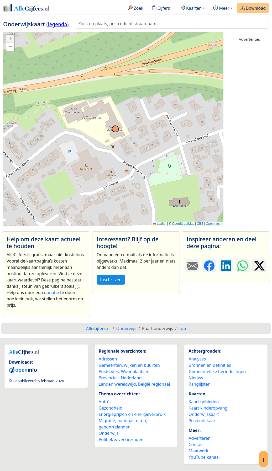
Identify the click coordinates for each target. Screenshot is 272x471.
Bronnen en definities (210, 365)
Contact (196, 444)
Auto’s (105, 402)
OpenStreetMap (183, 224)
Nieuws (196, 378)
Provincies (109, 378)
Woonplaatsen (135, 371)
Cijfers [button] (161, 8)
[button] (10, 39)
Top (182, 328)
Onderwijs (109, 433)
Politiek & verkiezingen (121, 439)
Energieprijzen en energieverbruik (132, 414)
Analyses (197, 359)
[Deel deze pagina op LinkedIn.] (226, 265)
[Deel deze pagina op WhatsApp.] (243, 265)
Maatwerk (198, 451)
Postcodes (109, 371)
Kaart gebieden (204, 402)
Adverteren (200, 438)
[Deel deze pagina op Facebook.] (209, 265)
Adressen (108, 359)
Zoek (135, 8)
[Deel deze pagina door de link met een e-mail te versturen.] (192, 265)
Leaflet (159, 224)
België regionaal (154, 384)
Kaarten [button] (191, 8)
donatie (51, 292)
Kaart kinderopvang (208, 408)
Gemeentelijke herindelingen (217, 371)
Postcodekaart (203, 420)
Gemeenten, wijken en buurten (129, 365)
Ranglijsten (199, 384)
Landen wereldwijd (117, 384)
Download (253, 8)
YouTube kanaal (204, 457)
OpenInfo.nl (214, 224)
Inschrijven (111, 279)
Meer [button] (221, 8)
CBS (200, 224)
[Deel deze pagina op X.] (259, 265)
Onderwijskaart (204, 414)
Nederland (131, 378)
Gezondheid (110, 408)
